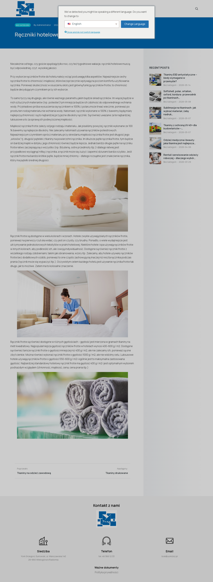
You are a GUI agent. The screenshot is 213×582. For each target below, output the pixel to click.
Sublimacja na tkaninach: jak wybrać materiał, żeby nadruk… (179, 111)
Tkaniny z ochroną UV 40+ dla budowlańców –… (180, 127)
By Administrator (42, 25)
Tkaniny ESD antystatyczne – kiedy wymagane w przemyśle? (180, 78)
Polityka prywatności (106, 572)
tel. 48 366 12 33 (106, 556)
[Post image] (155, 80)
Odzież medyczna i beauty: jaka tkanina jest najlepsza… (179, 141)
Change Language (134, 24)
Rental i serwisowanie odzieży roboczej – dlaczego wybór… (180, 156)
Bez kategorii (169, 85)
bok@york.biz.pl (170, 556)
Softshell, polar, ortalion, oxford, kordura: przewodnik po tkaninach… (179, 95)
